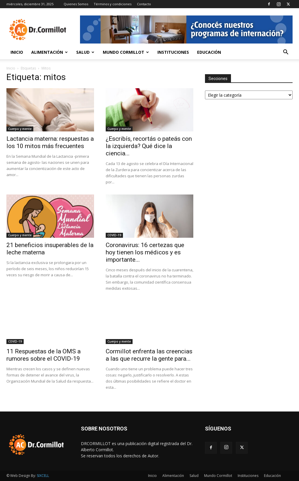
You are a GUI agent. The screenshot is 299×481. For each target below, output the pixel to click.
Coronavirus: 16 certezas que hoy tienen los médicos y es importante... (145, 252)
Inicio (17, 52)
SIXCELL (43, 475)
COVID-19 (114, 235)
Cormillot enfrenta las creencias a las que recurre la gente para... (149, 355)
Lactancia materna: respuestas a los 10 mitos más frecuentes (50, 142)
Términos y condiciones (112, 4)
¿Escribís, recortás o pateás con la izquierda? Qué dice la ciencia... (149, 146)
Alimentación (49, 52)
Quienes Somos (76, 4)
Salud (85, 52)
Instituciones (173, 52)
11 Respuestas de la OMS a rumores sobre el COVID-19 (43, 355)
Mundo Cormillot (126, 52)
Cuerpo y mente (20, 129)
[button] (286, 52)
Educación (209, 52)
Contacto (144, 4)
